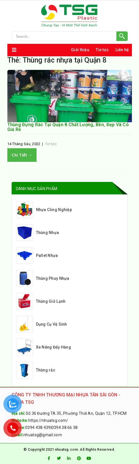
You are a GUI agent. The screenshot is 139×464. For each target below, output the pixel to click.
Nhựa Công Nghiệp (44, 209)
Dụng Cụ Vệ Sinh (41, 324)
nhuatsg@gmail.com (42, 435)
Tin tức (102, 50)
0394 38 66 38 (65, 427)
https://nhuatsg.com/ (48, 420)
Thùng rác (35, 370)
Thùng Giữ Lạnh (41, 301)
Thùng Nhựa (37, 232)
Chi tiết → (22, 154)
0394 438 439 (37, 427)
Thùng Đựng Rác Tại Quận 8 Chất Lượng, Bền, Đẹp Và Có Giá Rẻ (68, 127)
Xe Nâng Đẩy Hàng (43, 347)
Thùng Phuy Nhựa (42, 278)
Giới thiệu (80, 50)
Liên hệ (122, 50)
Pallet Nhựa (37, 255)
